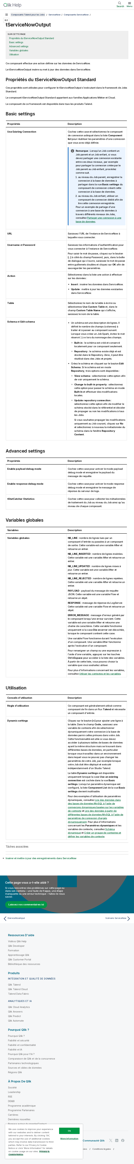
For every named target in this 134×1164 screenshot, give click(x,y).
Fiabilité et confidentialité (22, 1044)
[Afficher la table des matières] (6, 15)
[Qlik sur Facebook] (122, 1140)
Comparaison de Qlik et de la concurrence (31, 1058)
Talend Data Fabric (18, 993)
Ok (69, 1130)
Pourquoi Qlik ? (16, 1035)
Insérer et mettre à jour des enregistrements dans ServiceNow (41, 858)
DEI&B (11, 1101)
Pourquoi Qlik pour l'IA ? (21, 1054)
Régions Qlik (15, 1072)
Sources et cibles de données (25, 1067)
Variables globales (18, 50)
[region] (44, 1141)
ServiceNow (55, 14)
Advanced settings (18, 46)
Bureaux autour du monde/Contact (27, 1123)
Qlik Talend (14, 984)
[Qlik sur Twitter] (110, 1140)
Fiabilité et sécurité (18, 1040)
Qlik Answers (15, 1011)
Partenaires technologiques (23, 1063)
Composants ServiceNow (76, 14)
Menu (129, 6)
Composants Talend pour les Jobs (28, 14)
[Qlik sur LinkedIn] (116, 1140)
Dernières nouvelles (19, 1119)
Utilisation (14, 54)
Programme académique (22, 1105)
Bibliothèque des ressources (24, 963)
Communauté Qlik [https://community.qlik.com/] (93, 1140)
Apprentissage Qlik (18, 954)
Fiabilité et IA (15, 1049)
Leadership (14, 1091)
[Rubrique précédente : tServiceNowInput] (34, 918)
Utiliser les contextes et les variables (100, 673)
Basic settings (16, 42)
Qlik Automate (16, 1020)
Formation (13, 950)
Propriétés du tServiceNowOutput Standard (31, 38)
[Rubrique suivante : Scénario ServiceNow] (100, 918)
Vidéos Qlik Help (17, 941)
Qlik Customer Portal (19, 959)
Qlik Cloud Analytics (19, 1006)
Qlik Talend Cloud (18, 989)
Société (12, 1087)
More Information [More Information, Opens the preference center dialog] (69, 1138)
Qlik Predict (14, 1016)
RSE (10, 1096)
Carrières (13, 1114)
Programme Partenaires (21, 1110)
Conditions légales (101, 1149)
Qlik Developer (16, 945)
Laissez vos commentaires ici (26, 904)
